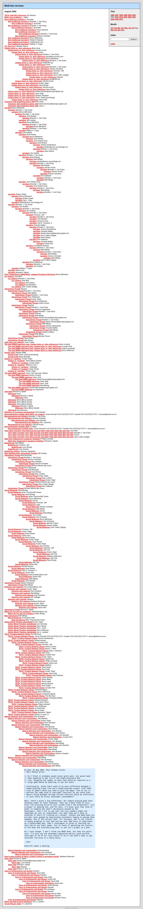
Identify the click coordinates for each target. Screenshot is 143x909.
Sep (112, 30)
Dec (122, 30)
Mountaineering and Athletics (16, 416)
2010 (121, 19)
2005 (125, 17)
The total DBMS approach (14, 373)
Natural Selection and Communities (18, 717)
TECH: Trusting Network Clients (17, 634)
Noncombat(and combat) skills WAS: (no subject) (24, 414)
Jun (129, 28)
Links (113, 44)
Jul (133, 28)
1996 (112, 15)
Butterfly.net (9, 443)
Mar (119, 28)
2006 (130, 17)
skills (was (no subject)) (14, 342)
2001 (134, 15)
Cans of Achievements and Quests (18, 871)
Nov (119, 30)
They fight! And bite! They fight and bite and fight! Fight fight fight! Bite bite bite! (37, 431)
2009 (117, 19)
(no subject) (9, 276)
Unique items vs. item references (17, 48)
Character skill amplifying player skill (19, 102)
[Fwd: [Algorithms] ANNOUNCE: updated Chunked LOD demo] (29, 274)
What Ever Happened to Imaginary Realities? (22, 439)
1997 (117, 15)
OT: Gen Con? (10, 46)
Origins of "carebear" (13, 359)
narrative (8, 108)
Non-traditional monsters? (15, 20)
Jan (112, 28)
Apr (122, 28)
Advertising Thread (12, 289)
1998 (121, 15)
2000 (130, 15)
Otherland (8, 392)
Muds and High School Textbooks (18, 902)
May (126, 28)
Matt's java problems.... (13, 17)
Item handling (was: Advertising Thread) (20, 453)
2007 (134, 17)
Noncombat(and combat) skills (16, 427)
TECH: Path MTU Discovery (15, 15)
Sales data (8, 859)
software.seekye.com (71, 908)
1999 (125, 15)
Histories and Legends (13, 587)
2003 (117, 17)
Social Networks (11, 490)
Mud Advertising (11, 616)
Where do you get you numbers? (17, 612)
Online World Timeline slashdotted (18, 622)
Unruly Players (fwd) (12, 904)
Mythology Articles (12, 451)
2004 (121, 17)
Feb (115, 28)
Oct (115, 30)
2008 (112, 19)
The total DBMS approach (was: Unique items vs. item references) (31, 344)
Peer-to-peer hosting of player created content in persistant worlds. (31, 857)
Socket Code (9, 353)
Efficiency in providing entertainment (19, 412)
